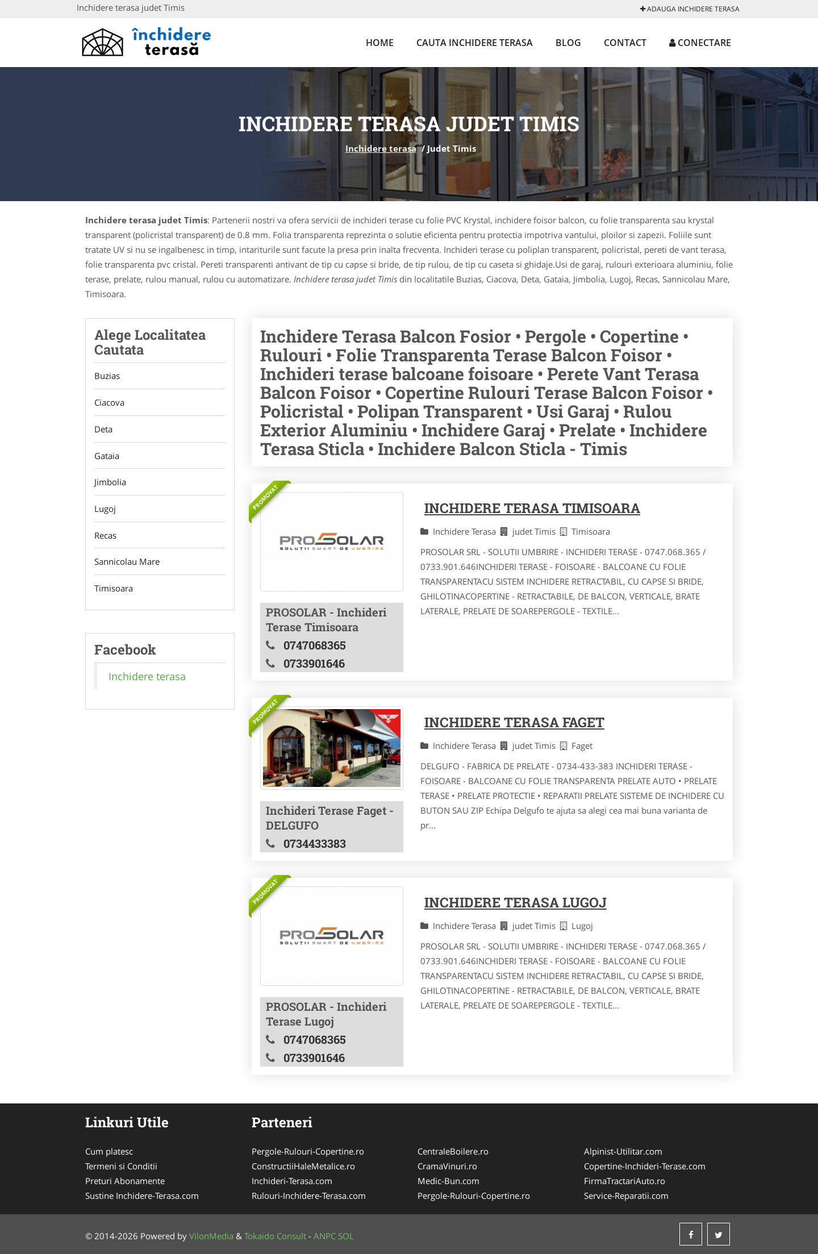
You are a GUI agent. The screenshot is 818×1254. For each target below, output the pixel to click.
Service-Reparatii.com (626, 1195)
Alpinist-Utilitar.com (623, 1151)
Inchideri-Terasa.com (292, 1180)
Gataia (106, 456)
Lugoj (105, 509)
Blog (568, 42)
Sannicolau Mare (127, 563)
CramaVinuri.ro (447, 1166)
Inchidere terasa (380, 148)
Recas (105, 536)
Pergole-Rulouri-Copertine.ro (308, 1151)
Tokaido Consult (275, 1235)
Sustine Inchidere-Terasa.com (142, 1195)
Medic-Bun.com (448, 1180)
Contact (625, 42)
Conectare (700, 42)
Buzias (107, 376)
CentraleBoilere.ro (453, 1151)
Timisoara (113, 589)
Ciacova (109, 403)
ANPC (325, 1235)
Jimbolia (110, 483)
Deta (103, 429)
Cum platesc (109, 1151)
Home (380, 42)
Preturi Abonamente (125, 1180)
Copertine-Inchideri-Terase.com (645, 1166)
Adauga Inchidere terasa (690, 9)
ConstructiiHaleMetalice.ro (303, 1166)
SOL (346, 1235)
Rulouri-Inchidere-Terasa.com (309, 1195)
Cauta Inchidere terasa (474, 42)
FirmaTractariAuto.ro (624, 1180)
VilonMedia (211, 1235)
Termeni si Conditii (121, 1166)
